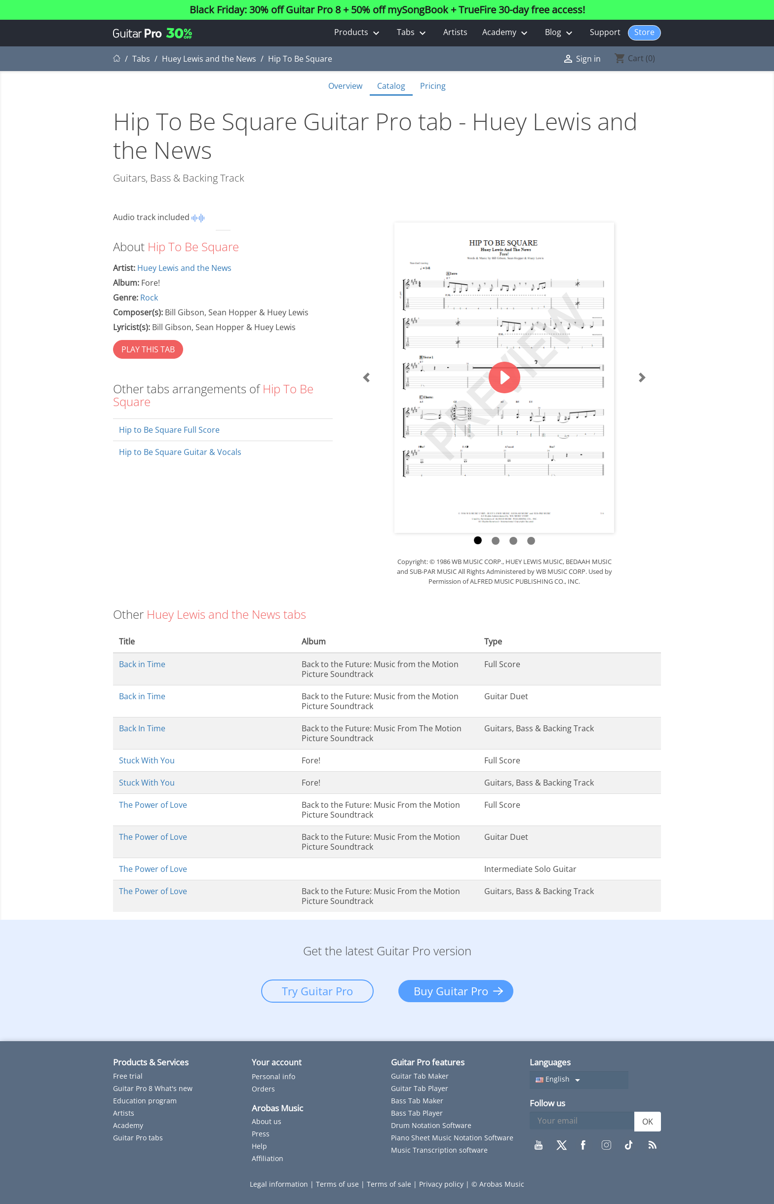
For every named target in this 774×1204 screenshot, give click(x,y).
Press (261, 1133)
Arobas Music (277, 1108)
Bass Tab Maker (417, 1100)
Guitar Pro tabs (138, 1137)
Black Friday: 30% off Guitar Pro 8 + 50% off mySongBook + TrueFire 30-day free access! (387, 10)
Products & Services (151, 1062)
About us (266, 1121)
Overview (345, 85)
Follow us (547, 1103)
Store (644, 32)
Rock (149, 297)
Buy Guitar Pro (451, 990)
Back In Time (142, 728)
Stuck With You (147, 760)
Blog (560, 33)
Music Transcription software (439, 1150)
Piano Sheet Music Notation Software (452, 1137)
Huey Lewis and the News (184, 268)
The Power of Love (153, 804)
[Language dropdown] (579, 1080)
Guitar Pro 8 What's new (153, 1088)
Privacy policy (442, 1184)
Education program (145, 1100)
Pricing (433, 85)
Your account (277, 1062)
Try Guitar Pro (317, 990)
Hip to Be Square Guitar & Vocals (180, 452)
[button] (366, 378)
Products (358, 33)
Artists (455, 32)
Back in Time (142, 664)
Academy (506, 33)
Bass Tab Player (417, 1113)
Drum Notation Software (431, 1125)
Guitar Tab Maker (420, 1076)
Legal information (280, 1184)
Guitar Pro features (427, 1062)
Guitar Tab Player (419, 1088)
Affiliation (267, 1158)
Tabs (412, 33)
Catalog (391, 85)
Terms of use (338, 1184)
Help (259, 1146)
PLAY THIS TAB (148, 349)
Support (605, 32)
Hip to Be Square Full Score (169, 429)
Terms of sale (390, 1184)
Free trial (128, 1076)
